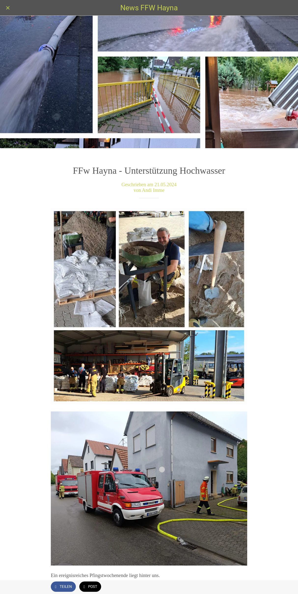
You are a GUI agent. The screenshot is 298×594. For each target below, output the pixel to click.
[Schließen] (8, 8)
